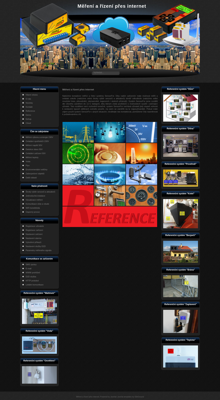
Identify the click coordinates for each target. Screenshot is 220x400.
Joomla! (113, 397)
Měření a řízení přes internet (112, 6)
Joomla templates (124, 397)
